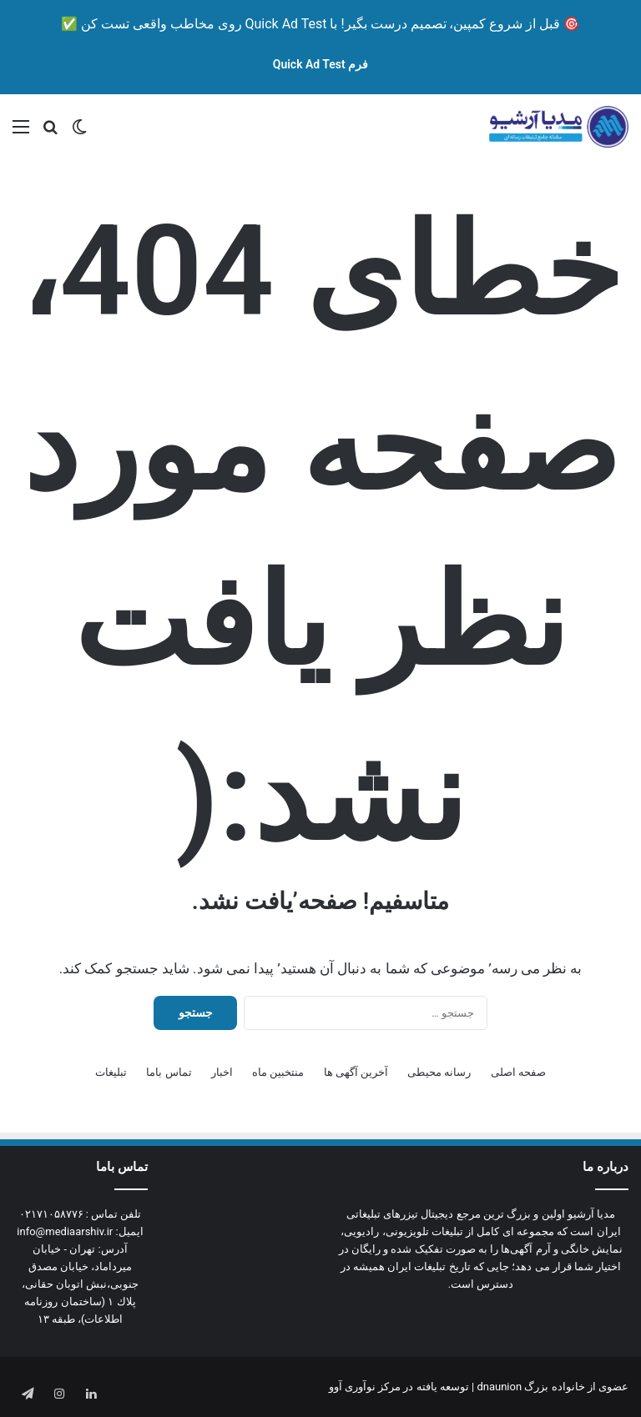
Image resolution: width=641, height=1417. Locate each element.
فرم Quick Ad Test (321, 64)
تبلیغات (111, 1072)
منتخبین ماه (278, 1072)
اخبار (222, 1072)
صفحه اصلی (518, 1072)
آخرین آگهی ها (356, 1072)
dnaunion (499, 1386)
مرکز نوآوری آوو (365, 1386)
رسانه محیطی (439, 1072)
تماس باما (168, 1072)
